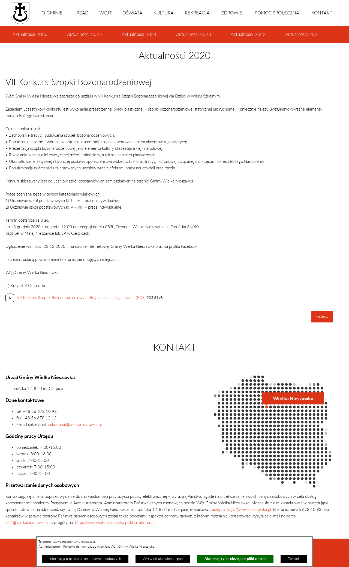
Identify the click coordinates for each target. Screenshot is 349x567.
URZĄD (81, 13)
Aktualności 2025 (84, 34)
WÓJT (105, 13)
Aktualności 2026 (30, 34)
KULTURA (163, 13)
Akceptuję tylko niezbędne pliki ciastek (235, 559)
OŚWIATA (132, 13)
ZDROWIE (231, 13)
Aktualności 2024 (139, 34)
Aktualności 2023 (193, 34)
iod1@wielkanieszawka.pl (27, 523)
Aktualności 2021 (302, 34)
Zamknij (294, 559)
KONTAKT (321, 13)
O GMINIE (51, 13)
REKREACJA (197, 13)
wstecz (322, 317)
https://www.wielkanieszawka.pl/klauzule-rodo (114, 523)
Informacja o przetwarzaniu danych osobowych (85, 559)
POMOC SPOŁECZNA (277, 13)
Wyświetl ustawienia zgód (163, 559)
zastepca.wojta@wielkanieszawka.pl (240, 510)
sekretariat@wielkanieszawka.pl (75, 425)
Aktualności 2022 (248, 34)
